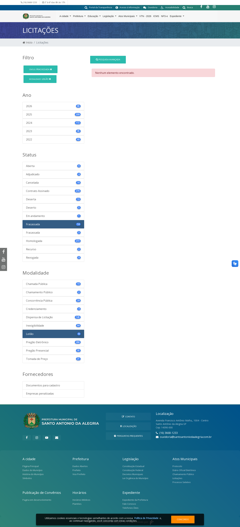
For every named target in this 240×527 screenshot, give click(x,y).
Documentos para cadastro (43, 385)
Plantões (77, 503)
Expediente (176, 16)
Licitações (177, 478)
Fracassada (40, 69)
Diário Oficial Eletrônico (184, 470)
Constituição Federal (132, 470)
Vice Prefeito (78, 474)
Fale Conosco (129, 503)
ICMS (156, 16)
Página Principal (30, 466)
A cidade (64, 16)
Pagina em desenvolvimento (36, 499)
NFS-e (164, 16)
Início (27, 42)
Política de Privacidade (146, 518)
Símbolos (27, 478)
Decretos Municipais (132, 474)
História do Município (33, 474)
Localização (128, 426)
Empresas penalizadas (40, 393)
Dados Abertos (80, 466)
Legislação (108, 16)
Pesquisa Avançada (108, 59)
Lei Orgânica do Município (135, 478)
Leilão (40, 78)
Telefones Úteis (130, 507)
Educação (93, 16)
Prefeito (76, 470)
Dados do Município (32, 470)
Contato (128, 416)
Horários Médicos (81, 499)
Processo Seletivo (181, 482)
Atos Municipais (126, 16)
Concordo (183, 519)
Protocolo (177, 466)
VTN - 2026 (145, 16)
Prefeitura (78, 16)
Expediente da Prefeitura (135, 499)
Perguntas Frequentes (128, 435)
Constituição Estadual (133, 466)
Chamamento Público (183, 474)
